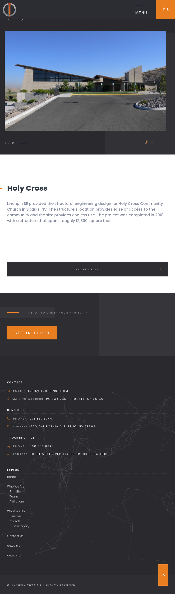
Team (13, 496)
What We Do (16, 511)
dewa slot (14, 546)
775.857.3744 (41, 418)
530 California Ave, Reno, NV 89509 (63, 426)
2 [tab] (152, 142)
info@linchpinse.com (48, 391)
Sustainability (19, 526)
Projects (15, 521)
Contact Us (15, 536)
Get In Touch (32, 333)
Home (11, 477)
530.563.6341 (41, 446)
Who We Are (15, 486)
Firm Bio (15, 491)
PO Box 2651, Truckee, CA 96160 (75, 399)
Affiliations (17, 501)
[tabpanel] (85, 81)
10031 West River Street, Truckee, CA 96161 (70, 454)
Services (15, 516)
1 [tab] (146, 142)
